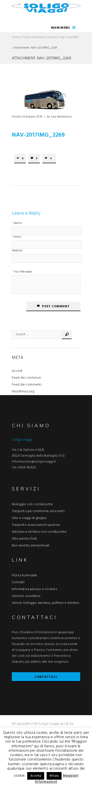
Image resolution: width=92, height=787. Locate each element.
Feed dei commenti (27, 384)
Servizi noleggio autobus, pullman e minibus (45, 603)
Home (16, 37)
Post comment (56, 306)
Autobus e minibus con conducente (39, 532)
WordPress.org (23, 391)
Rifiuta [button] (54, 775)
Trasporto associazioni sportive (36, 525)
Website (17, 251)
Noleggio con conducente (32, 504)
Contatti (18, 582)
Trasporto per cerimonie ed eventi (38, 511)
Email (17, 237)
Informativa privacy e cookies (34, 589)
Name (18, 223)
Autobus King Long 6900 (63, 37)
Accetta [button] (35, 775)
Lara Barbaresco (61, 116)
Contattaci (46, 677)
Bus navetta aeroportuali (31, 545)
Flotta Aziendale (33, 37)
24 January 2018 (31, 116)
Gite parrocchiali (24, 539)
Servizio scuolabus (26, 596)
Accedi (17, 371)
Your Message (23, 272)
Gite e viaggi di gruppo (29, 518)
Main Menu (60, 27)
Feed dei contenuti (26, 378)
